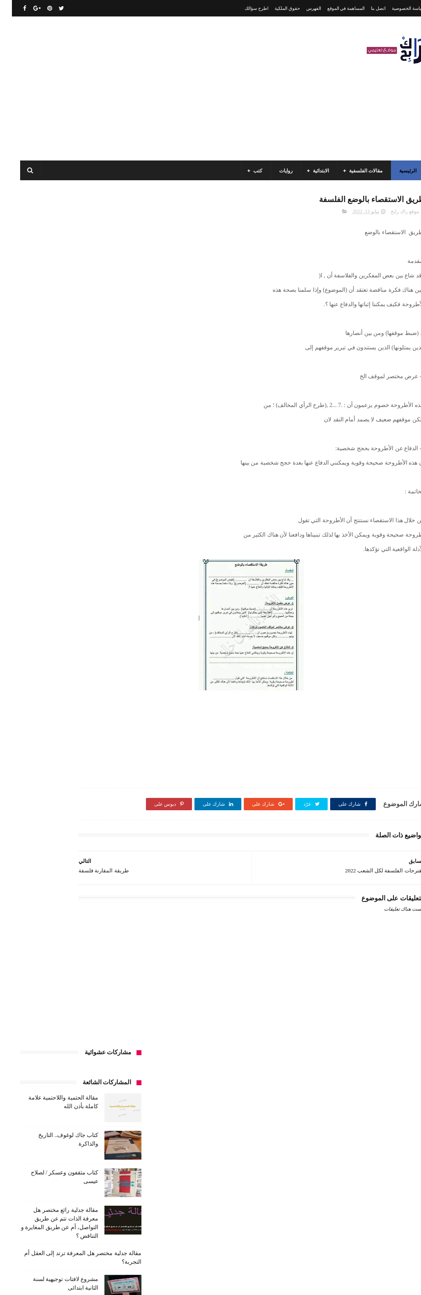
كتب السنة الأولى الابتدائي (66, 847)
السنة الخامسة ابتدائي (103, 710)
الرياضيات (52, 649)
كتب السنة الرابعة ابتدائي (99, 908)
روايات (274, 171)
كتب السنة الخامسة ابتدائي (97, 893)
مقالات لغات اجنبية (106, 999)
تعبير (45, 771)
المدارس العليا (57, 725)
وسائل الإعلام (111, 1045)
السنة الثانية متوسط (52, 695)
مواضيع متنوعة (72, 1015)
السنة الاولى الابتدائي (46, 664)
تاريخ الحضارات (54, 756)
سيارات (70, 801)
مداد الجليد (274, 1282)
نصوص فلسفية (54, 1030)
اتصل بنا (366, 8)
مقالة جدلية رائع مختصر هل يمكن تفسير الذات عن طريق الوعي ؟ (52, 509)
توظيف (118, 786)
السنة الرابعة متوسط (104, 725)
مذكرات (47, 954)
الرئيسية (396, 171)
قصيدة (118, 832)
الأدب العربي (112, 649)
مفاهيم (86, 969)
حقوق (93, 786)
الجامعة (80, 649)
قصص (44, 817)
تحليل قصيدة (112, 771)
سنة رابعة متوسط (107, 801)
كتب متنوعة (78, 954)
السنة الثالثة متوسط (54, 680)
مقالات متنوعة (61, 999)
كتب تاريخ (71, 939)
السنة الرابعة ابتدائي (49, 710)
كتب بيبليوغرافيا (108, 939)
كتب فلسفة (113, 954)
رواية (72, 786)
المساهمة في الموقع (334, 8)
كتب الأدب (114, 847)
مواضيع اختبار (111, 1015)
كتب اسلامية (88, 832)
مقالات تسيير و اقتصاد (102, 984)
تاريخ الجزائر (75, 741)
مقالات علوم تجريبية (48, 984)
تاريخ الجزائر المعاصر (103, 756)
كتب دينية (40, 939)
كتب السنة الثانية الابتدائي (99, 878)
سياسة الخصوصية (396, 8)
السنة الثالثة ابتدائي (105, 680)
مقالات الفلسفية (353, 171)
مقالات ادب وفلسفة (48, 969)
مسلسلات (114, 969)
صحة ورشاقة (38, 801)
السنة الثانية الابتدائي (104, 695)
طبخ (120, 817)
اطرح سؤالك (245, 8)
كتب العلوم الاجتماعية (41, 908)
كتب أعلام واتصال (47, 832)
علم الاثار (95, 817)
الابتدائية (309, 171)
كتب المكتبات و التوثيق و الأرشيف (90, 923)
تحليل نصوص (74, 771)
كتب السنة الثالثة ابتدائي (100, 862)
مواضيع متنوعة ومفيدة (103, 1030)
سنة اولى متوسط (38, 786)
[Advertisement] (158, 88)
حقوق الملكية (275, 8)
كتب (245, 171)
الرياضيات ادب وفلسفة (101, 664)
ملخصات (27, 999)
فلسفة (68, 817)
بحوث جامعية (112, 741)
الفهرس (301, 8)
